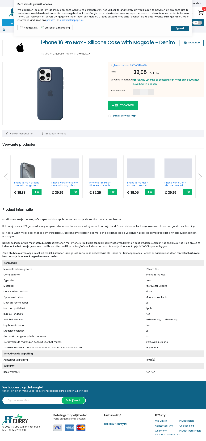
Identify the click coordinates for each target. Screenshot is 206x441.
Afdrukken (191, 42)
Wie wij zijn (161, 420)
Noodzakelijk (29, 27)
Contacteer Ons (164, 425)
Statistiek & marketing (55, 27)
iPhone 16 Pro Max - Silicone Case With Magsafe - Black (175, 184)
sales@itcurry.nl (115, 424)
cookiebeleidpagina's (72, 20)
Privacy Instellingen (190, 430)
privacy (50, 20)
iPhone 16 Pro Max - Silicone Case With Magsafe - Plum (137, 184)
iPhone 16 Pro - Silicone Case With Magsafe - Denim (26, 184)
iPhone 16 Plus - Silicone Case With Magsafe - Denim (64, 184)
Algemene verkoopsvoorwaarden (167, 432)
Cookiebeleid (186, 425)
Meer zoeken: (129, 65)
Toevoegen (123, 106)
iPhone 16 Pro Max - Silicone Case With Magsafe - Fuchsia (100, 184)
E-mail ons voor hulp (124, 115)
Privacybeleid (186, 420)
